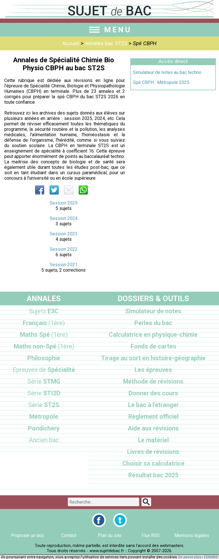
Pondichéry (44, 428)
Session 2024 (64, 218)
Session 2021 (64, 264)
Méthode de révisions (153, 381)
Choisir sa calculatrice (153, 463)
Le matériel (153, 440)
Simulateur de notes (153, 311)
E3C (43, 311)
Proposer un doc (27, 535)
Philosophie (43, 358)
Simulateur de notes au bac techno (167, 72)
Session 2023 (64, 234)
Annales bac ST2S (106, 43)
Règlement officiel (153, 416)
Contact (68, 535)
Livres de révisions (153, 451)
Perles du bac (153, 322)
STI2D (43, 393)
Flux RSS (151, 535)
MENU (109, 30)
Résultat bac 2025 (153, 475)
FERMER (211, 557)
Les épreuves (153, 369)
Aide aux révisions (153, 428)
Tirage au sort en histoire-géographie (153, 358)
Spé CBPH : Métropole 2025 (161, 82)
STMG (43, 381)
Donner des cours (153, 393)
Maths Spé (44, 334)
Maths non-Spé (44, 346)
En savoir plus (190, 557)
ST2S (43, 404)
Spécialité (44, 369)
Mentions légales (191, 535)
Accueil (70, 43)
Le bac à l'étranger (153, 404)
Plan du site (109, 535)
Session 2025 (64, 203)
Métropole (43, 416)
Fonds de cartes (153, 346)
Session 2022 (64, 249)
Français (44, 322)
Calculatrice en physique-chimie (153, 334)
